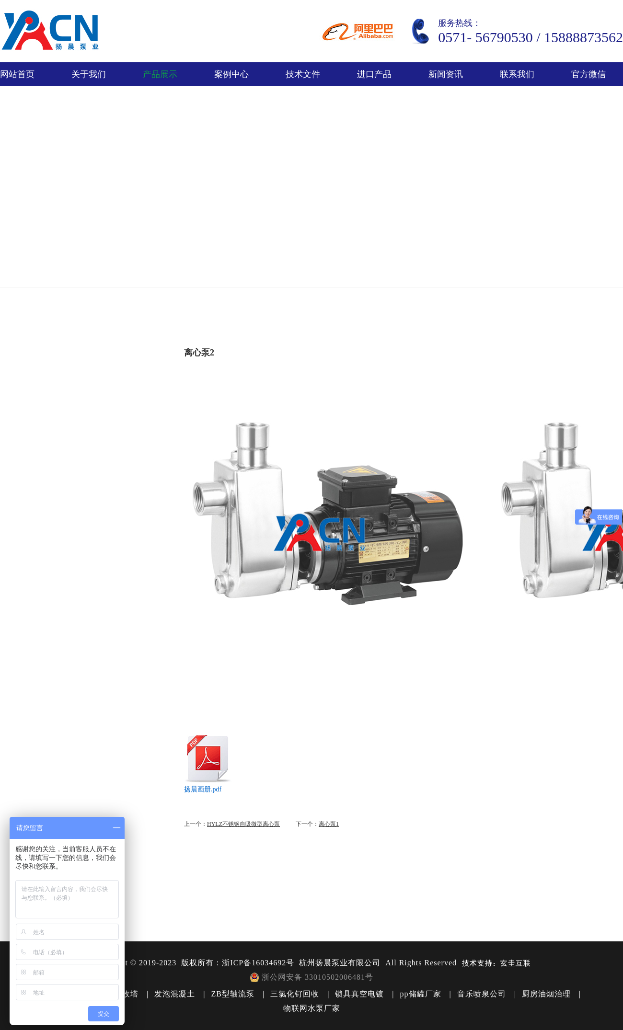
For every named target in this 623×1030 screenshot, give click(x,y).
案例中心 (231, 74)
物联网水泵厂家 (311, 1008)
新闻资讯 (445, 74)
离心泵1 (329, 824)
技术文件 (303, 74)
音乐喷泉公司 (481, 994)
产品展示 (160, 74)
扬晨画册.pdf (202, 789)
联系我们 (517, 74)
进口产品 (374, 74)
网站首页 (17, 74)
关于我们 (88, 74)
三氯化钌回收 (294, 994)
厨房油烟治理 (546, 994)
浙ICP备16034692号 (258, 963)
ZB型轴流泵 (232, 994)
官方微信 (588, 74)
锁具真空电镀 (359, 994)
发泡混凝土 (174, 994)
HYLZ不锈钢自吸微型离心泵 (243, 824)
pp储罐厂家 (420, 994)
